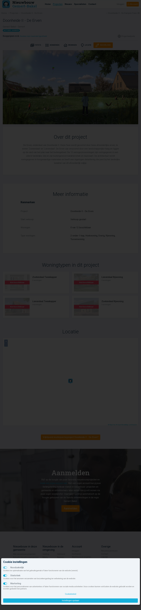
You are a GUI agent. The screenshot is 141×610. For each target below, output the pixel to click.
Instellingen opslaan (70, 600)
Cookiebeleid (70, 594)
